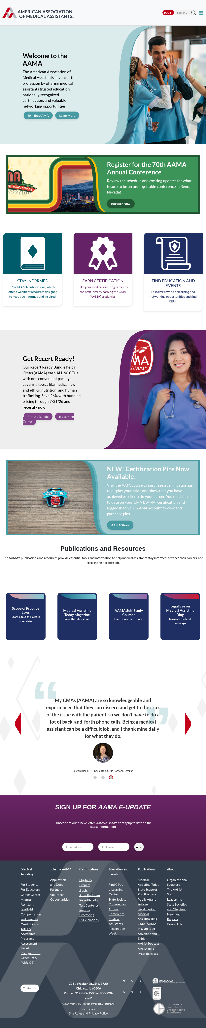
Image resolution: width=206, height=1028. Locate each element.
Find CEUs (116, 884)
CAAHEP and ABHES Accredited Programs (30, 931)
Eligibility (85, 880)
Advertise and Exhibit (147, 936)
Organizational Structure (177, 882)
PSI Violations (89, 920)
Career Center (30, 894)
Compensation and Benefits (31, 916)
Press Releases (148, 953)
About (171, 869)
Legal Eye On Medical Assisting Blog (147, 913)
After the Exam (89, 895)
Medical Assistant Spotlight (27, 904)
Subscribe (139, 847)
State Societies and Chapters (177, 906)
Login (168, 12)
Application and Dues (58, 882)
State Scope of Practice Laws (147, 891)
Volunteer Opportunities (60, 897)
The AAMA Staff (174, 891)
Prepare (84, 885)
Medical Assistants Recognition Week (117, 926)
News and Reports (174, 916)
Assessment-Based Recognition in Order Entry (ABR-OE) (30, 952)
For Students (29, 884)
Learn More (67, 115)
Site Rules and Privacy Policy (88, 1013)
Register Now (120, 203)
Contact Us (175, 924)
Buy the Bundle (38, 416)
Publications (146, 869)
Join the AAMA (38, 115)
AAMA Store (120, 525)
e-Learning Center (116, 891)
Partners (56, 889)
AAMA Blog (146, 948)
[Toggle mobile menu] (202, 12)
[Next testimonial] (188, 724)
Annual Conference (116, 911)
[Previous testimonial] (18, 723)
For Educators (30, 889)
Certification (88, 869)
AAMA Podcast (148, 943)
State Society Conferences (117, 901)
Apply (83, 890)
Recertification (89, 900)
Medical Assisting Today (148, 882)
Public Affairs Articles (147, 901)
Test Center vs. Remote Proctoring (89, 910)
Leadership (174, 899)
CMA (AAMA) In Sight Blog (147, 926)
